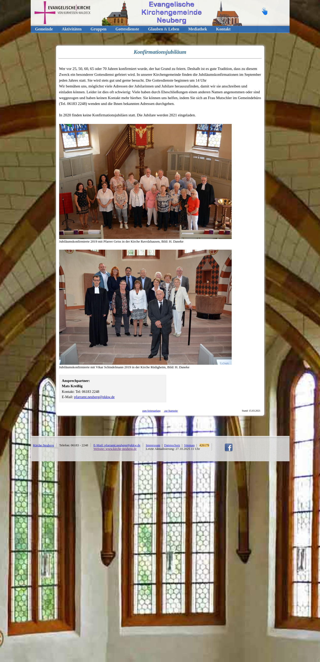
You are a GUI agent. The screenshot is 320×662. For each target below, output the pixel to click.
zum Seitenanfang (151, 410)
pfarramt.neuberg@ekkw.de (94, 397)
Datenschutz (172, 445)
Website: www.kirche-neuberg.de (115, 449)
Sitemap (189, 445)
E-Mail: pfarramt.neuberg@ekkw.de (116, 445)
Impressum (153, 445)
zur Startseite (171, 410)
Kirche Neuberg (43, 445)
